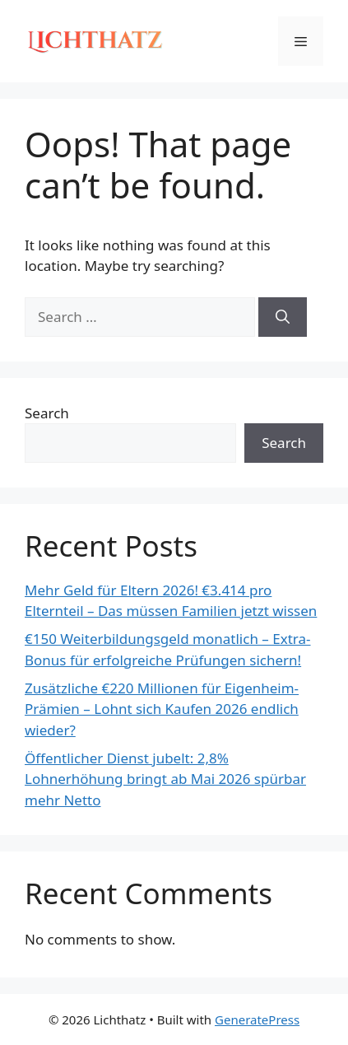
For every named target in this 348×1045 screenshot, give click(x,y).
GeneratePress (257, 1019)
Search (47, 413)
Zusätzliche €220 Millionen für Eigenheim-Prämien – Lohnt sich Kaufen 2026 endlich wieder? (162, 709)
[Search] (282, 317)
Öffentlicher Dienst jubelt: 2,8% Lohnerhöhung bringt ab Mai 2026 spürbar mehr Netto (165, 779)
